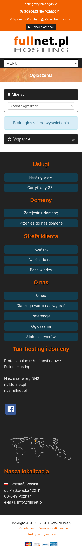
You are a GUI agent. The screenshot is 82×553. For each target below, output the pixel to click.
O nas (41, 295)
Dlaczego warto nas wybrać (41, 306)
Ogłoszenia (41, 326)
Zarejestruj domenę (41, 213)
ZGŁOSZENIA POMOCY (41, 11)
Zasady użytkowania (53, 528)
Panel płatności (43, 27)
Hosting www (41, 177)
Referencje (40, 316)
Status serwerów (41, 337)
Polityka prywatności (43, 534)
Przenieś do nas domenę (41, 223)
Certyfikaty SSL (41, 188)
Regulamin (26, 528)
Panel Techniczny (57, 19)
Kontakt (41, 249)
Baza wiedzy (41, 270)
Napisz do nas (41, 260)
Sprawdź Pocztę (25, 19)
